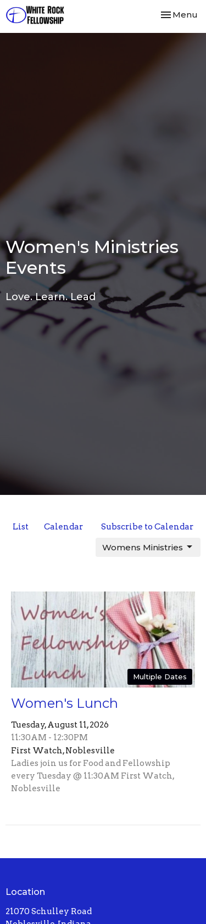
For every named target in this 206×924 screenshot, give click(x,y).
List (21, 527)
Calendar (63, 527)
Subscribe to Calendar (147, 527)
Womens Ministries (148, 547)
